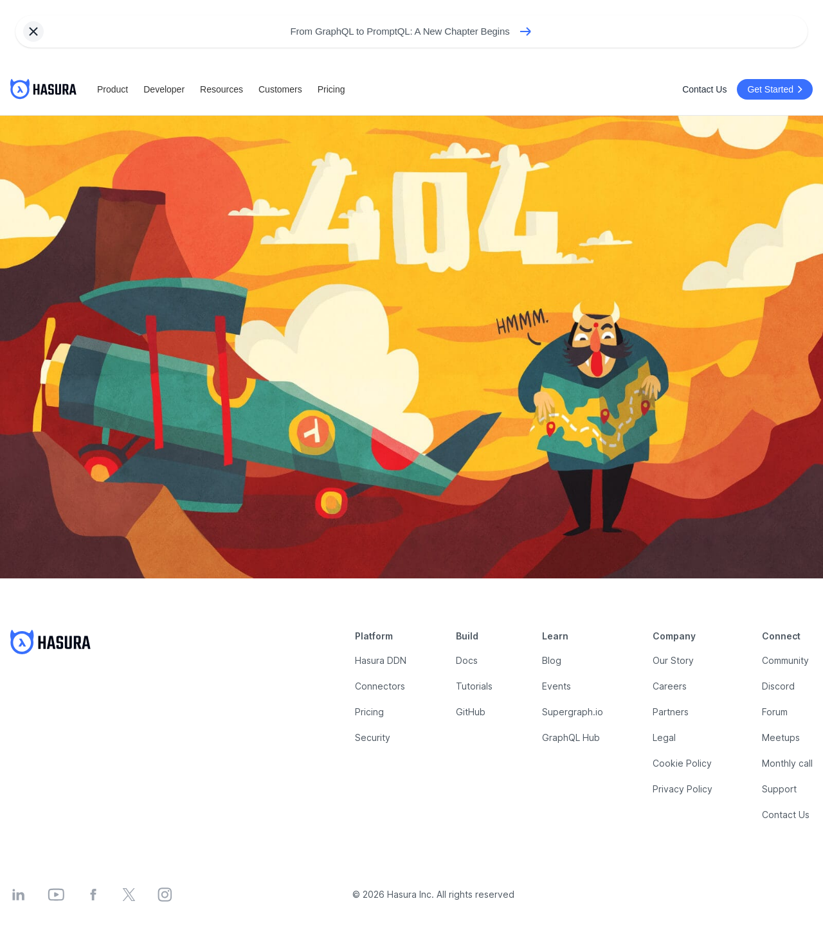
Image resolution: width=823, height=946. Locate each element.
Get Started (776, 89)
